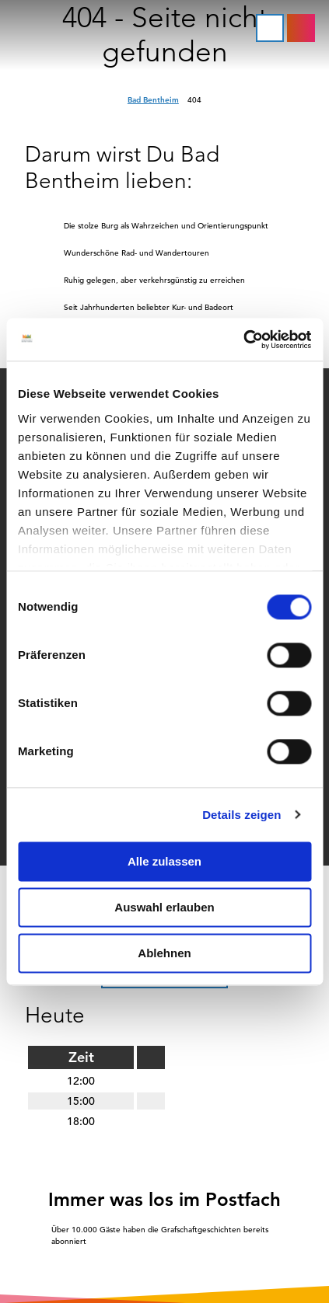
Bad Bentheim (153, 100)
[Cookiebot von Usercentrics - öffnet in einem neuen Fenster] (243, 339)
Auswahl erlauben (164, 907)
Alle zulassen (164, 861)
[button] (301, 28)
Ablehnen (164, 953)
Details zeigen (241, 814)
